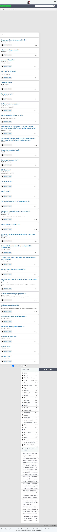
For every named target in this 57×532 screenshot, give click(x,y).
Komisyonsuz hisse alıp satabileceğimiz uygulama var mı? (19, 280)
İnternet (26, 390)
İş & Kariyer (27, 432)
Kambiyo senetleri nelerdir (30, 488)
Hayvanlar (27, 412)
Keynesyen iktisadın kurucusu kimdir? (13, 40)
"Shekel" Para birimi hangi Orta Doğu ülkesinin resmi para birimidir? (18, 258)
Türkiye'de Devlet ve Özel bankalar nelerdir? (15, 201)
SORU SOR (48, 369)
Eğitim (26, 375)
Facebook (40, 525)
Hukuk (26, 415)
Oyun (25, 388)
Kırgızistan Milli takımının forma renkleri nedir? (31, 456)
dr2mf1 (3, 338)
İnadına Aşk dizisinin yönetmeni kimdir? (31, 502)
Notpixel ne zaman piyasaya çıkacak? (13, 294)
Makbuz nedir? (6, 170)
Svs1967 (3, 151)
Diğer (25, 373)
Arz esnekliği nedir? (7, 60)
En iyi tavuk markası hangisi (31, 465)
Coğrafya (27, 417)
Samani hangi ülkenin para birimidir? (13, 269)
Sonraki (24, 365)
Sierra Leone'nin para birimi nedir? (31, 493)
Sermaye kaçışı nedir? (8, 71)
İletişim (40, 530)
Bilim (25, 425)
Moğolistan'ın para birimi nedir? (31, 495)
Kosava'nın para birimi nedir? (10, 150)
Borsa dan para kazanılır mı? (10, 224)
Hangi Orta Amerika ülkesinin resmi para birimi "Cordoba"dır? (16, 247)
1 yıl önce (9, 41)
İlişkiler (26, 430)
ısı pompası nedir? (28, 504)
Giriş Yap (8, 6)
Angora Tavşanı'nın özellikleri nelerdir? (31, 518)
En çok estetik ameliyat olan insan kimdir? (31, 486)
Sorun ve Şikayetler (30, 442)
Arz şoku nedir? (6, 83)
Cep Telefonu (28, 385)
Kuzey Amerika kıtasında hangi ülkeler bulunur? (31, 500)
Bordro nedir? (5, 191)
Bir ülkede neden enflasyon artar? (12, 115)
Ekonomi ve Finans (6, 45)
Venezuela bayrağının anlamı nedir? (31, 467)
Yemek (26, 383)
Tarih (25, 427)
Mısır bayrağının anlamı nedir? (31, 479)
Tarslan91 (3, 161)
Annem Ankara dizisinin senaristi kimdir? (31, 509)
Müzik (26, 395)
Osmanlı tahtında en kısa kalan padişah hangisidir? (31, 460)
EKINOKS (3, 51)
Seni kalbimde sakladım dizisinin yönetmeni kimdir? (31, 458)
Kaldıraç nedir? (6, 356)
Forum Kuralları (53, 525)
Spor (25, 380)
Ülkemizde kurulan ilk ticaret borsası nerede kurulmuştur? (15, 212)
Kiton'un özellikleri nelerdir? (31, 520)
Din (25, 398)
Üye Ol (2, 6)
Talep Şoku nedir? (7, 94)
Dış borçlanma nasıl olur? (9, 160)
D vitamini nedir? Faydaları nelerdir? (31, 507)
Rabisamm (3, 41)
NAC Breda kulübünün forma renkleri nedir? (31, 453)
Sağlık (26, 405)
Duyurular (27, 440)
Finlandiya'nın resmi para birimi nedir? (13, 316)
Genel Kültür (28, 410)
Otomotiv (27, 402)
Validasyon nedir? (7, 181)
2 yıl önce (9, 214)
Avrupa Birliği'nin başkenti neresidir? (31, 472)
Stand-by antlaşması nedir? (10, 50)
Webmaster (27, 393)
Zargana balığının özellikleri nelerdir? (31, 481)
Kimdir (26, 407)
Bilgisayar (27, 400)
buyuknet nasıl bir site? (9, 336)
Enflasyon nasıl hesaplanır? (10, 104)
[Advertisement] (28, 21)
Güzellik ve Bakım (29, 422)
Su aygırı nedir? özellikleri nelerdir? (31, 474)
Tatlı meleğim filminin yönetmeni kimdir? (31, 483)
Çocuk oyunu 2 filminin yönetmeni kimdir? (31, 476)
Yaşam (26, 435)
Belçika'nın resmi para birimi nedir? (12, 326)
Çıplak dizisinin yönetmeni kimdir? (31, 514)
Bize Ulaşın (46, 525)
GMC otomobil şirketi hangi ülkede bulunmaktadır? (31, 463)
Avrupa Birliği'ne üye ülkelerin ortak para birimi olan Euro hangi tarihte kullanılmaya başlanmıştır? (18, 139)
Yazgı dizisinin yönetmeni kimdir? (31, 516)
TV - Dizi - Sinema (29, 378)
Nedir (25, 437)
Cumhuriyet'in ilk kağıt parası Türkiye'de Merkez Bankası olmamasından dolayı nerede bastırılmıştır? (18, 127)
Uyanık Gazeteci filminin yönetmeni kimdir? (31, 497)
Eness (2, 282)
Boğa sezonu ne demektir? (10, 305)
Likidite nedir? (6, 346)
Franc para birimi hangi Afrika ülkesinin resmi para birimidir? (18, 235)
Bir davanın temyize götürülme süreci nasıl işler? (31, 469)
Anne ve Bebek (28, 420)
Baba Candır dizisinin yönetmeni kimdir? (31, 511)
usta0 (2, 61)
